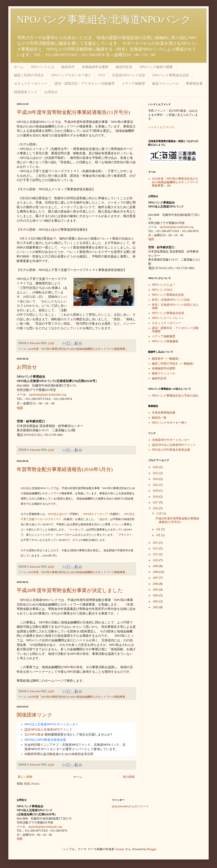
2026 (156, 467)
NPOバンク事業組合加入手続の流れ (175, 395)
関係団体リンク (25, 92)
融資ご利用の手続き (29, 75)
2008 (156, 572)
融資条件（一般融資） (166, 358)
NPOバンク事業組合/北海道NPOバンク (104, 19)
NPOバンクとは (42, 67)
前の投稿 (129, 776)
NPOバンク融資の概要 (156, 67)
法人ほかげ (57, 514)
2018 (156, 496)
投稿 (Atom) (31, 783)
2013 (156, 542)
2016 (156, 508)
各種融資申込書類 (95, 67)
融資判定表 (124, 67)
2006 (156, 583)
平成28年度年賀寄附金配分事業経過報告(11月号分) (73, 112)
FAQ (101, 75)
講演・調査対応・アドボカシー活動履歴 (84, 83)
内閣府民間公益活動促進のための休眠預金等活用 (58, 754)
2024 (156, 479)
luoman (120, 849)
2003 (156, 601)
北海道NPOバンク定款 (128, 75)
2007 (156, 577)
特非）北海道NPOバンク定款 (171, 299)
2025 (156, 473)
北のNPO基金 (34, 734)
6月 (158, 529)
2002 (156, 607)
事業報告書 (194, 83)
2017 (156, 502)
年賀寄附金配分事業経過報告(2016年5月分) (65, 469)
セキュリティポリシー (30, 83)
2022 (156, 484)
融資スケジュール (165, 83)
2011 (156, 554)
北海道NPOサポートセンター (171, 439)
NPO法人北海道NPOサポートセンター (51, 724)
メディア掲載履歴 (163, 336)
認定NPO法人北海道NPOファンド (48, 729)
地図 (20, 408)
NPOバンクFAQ (162, 289)
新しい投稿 (25, 776)
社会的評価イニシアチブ (41, 744)
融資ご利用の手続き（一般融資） (174, 363)
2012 (156, 548)
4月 (158, 535)
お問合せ (51, 92)
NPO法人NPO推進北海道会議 (45, 739)
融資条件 (68, 67)
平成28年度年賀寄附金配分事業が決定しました (70, 590)
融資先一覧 (159, 417)
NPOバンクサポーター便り (71, 75)
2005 (156, 589)
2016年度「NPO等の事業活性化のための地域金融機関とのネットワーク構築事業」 (78, 348)
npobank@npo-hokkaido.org (47, 394)
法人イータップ (95, 514)
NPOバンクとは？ (163, 284)
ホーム (19, 67)
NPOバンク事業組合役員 (168, 313)
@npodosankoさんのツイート (130, 806)
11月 (159, 513)
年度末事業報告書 (163, 412)
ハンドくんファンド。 (162, 127)
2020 (156, 490)
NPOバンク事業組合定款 (170, 75)
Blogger (151, 849)
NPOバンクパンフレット (168, 318)
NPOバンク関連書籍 (165, 341)
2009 (156, 566)
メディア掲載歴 (133, 83)
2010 (156, 560)
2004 (156, 595)
